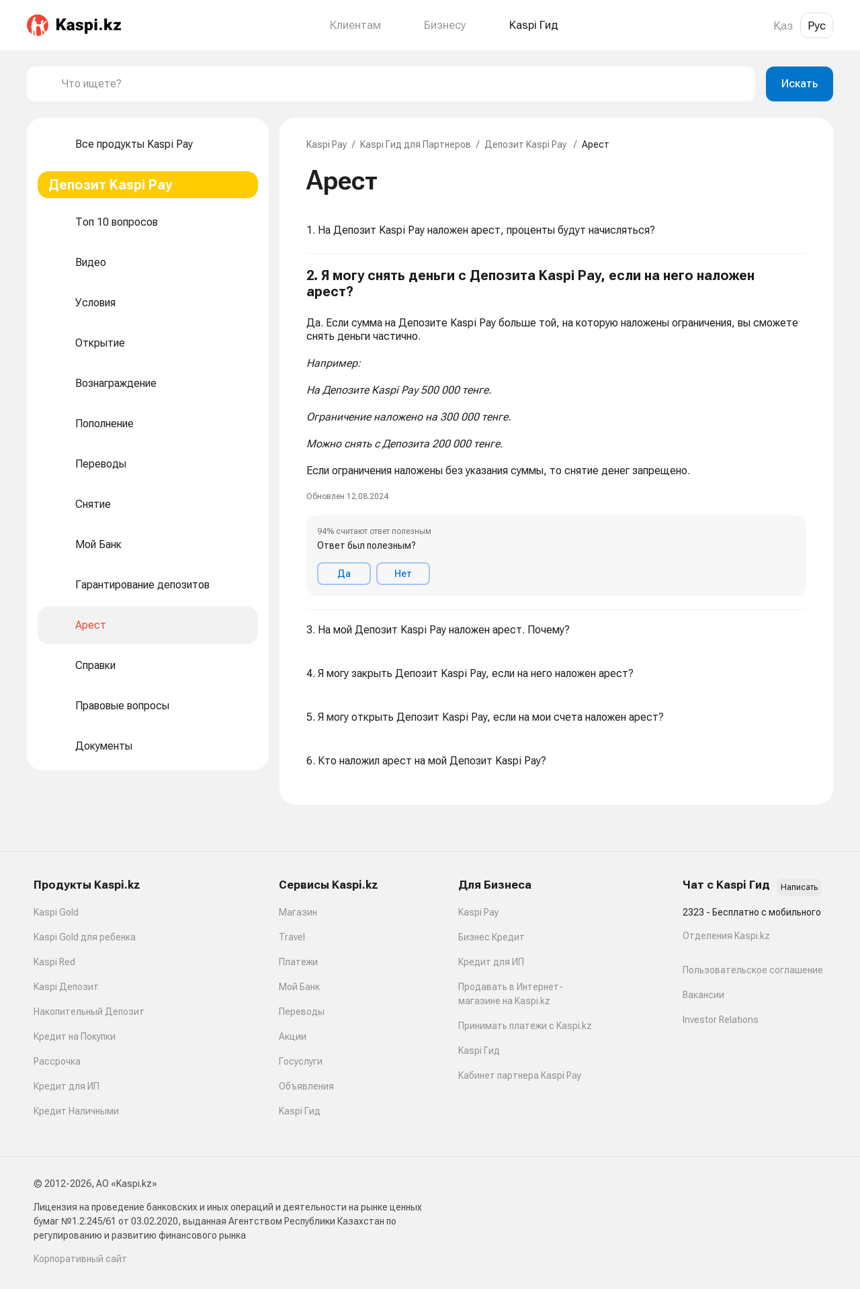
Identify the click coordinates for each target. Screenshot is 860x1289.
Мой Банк (299, 986)
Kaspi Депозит (66, 986)
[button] (556, 432)
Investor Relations (721, 1019)
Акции (292, 1036)
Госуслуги (300, 1061)
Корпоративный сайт (80, 1258)
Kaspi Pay (326, 144)
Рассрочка (57, 1061)
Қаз (783, 25)
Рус (817, 25)
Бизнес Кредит (491, 937)
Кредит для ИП (66, 1086)
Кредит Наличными (76, 1111)
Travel (292, 937)
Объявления (306, 1086)
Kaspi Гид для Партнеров (415, 144)
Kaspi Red (54, 962)
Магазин (298, 912)
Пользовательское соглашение (753, 970)
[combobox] (403, 84)
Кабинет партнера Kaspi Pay (519, 1075)
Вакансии (703, 994)
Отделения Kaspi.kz (726, 935)
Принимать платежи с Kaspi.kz (525, 1025)
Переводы (302, 1011)
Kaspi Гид (299, 1111)
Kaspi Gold (56, 912)
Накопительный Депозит (89, 1011)
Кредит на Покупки (75, 1036)
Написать (799, 887)
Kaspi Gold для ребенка (85, 937)
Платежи (298, 962)
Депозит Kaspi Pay (526, 144)
